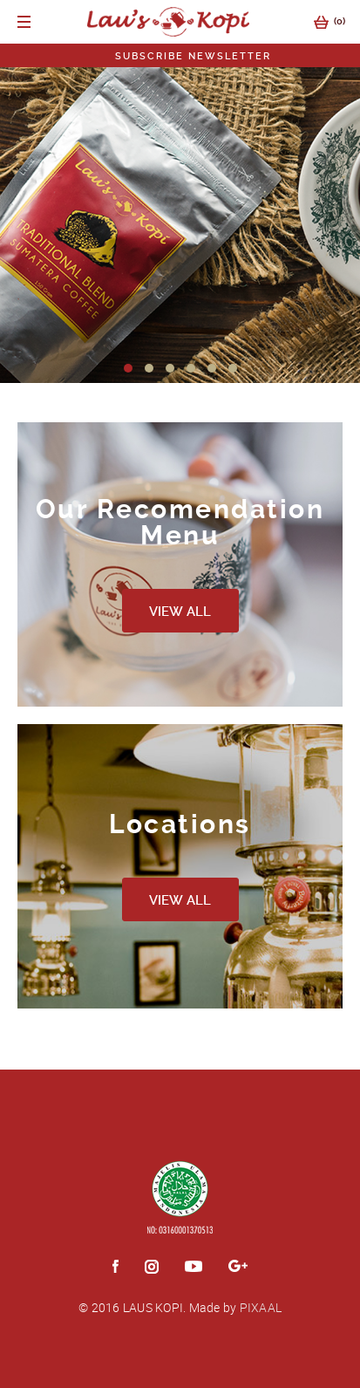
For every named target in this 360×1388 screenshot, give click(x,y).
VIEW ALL (180, 611)
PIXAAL (261, 1307)
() (321, 21)
